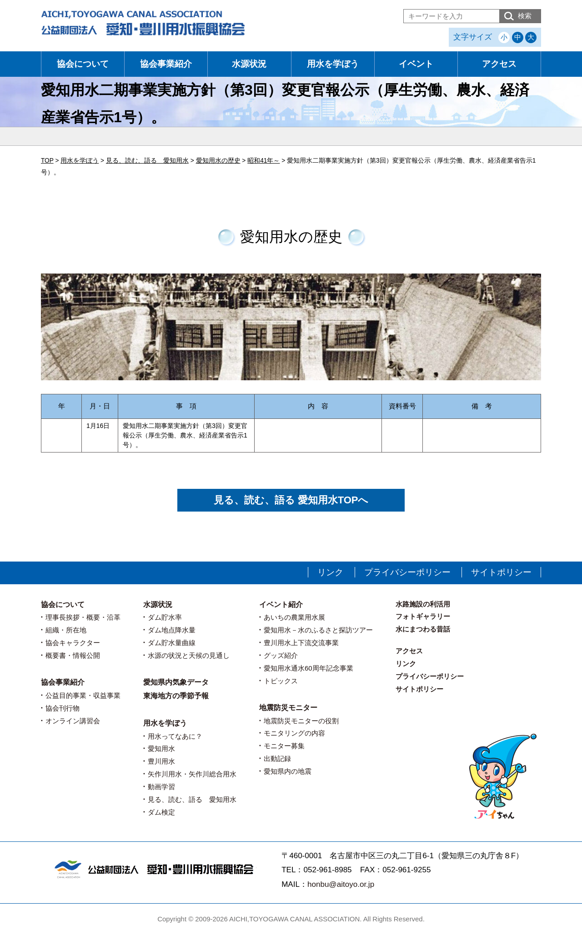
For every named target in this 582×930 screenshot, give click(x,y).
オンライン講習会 (72, 721)
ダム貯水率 (165, 617)
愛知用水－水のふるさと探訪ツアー (318, 630)
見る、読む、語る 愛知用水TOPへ (291, 500)
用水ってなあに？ (175, 736)
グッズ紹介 (281, 655)
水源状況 (249, 64)
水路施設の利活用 (423, 604)
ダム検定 (161, 812)
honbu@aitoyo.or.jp (340, 884)
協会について (83, 64)
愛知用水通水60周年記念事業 (308, 668)
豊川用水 (161, 761)
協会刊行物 (62, 708)
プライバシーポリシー (407, 572)
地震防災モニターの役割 (301, 721)
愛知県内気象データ (176, 682)
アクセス (499, 64)
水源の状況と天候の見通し (189, 655)
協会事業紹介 (166, 64)
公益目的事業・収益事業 (82, 695)
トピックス (281, 681)
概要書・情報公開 (72, 655)
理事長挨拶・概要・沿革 (82, 617)
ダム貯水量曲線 (172, 643)
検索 (525, 16)
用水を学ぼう (333, 64)
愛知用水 (161, 748)
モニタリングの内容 (294, 733)
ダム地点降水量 (172, 630)
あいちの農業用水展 (294, 617)
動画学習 (161, 787)
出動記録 (277, 758)
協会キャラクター (72, 643)
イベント (416, 64)
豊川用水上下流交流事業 (301, 643)
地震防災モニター (288, 707)
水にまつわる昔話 (423, 629)
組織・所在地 (65, 630)
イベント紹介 (281, 604)
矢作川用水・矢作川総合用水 (192, 774)
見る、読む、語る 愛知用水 (192, 799)
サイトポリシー (501, 572)
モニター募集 (284, 746)
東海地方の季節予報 (176, 696)
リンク (330, 572)
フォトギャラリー (423, 616)
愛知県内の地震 (287, 771)
